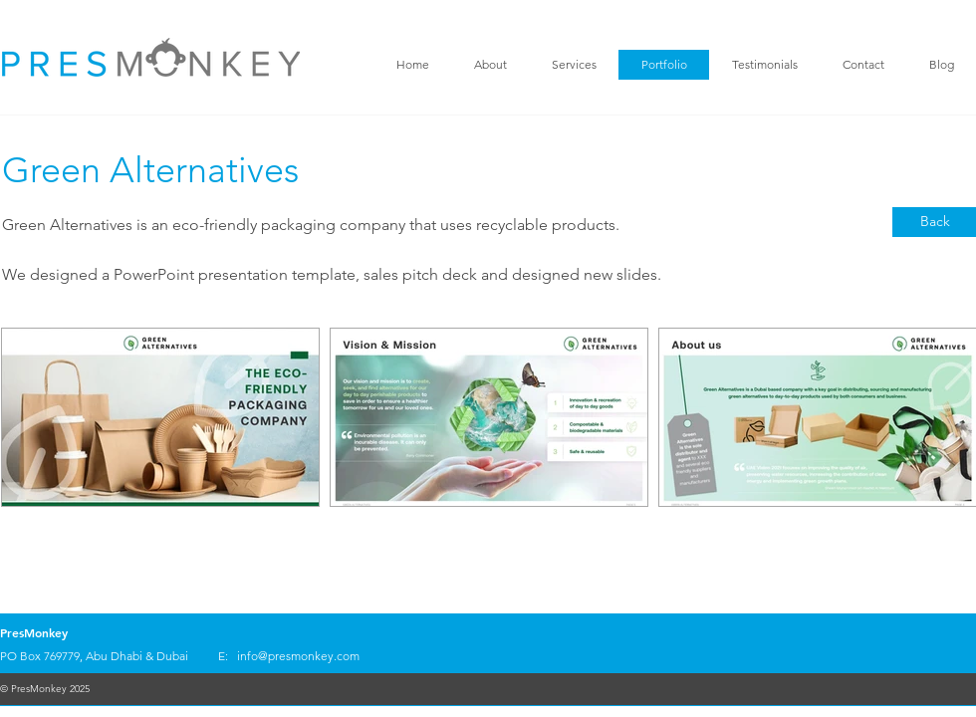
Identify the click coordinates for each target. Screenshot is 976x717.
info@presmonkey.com (298, 655)
